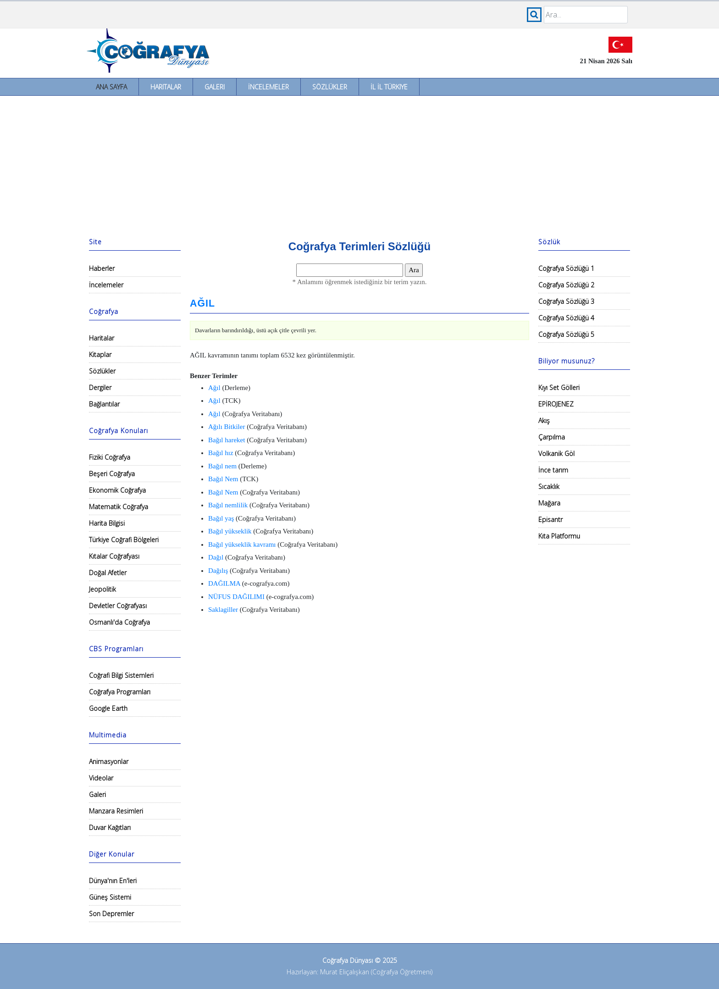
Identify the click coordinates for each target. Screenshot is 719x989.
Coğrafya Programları (119, 691)
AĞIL (202, 303)
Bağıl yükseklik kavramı (242, 544)
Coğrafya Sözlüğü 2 (566, 284)
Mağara (549, 503)
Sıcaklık (548, 486)
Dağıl (215, 557)
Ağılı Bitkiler (226, 426)
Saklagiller (223, 609)
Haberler (102, 268)
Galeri (215, 86)
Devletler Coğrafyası (118, 605)
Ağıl (214, 387)
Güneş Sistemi (110, 897)
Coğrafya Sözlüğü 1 (566, 268)
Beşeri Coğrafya (112, 473)
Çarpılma (551, 437)
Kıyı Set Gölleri (559, 387)
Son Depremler (111, 913)
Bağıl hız (220, 452)
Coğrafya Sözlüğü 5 (566, 334)
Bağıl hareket (226, 440)
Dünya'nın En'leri (113, 880)
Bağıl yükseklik (230, 531)
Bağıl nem (222, 466)
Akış (544, 420)
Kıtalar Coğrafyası (114, 556)
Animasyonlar (108, 761)
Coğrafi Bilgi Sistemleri (121, 675)
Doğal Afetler (108, 572)
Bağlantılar (104, 404)
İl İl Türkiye (389, 86)
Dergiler (100, 387)
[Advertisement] (359, 164)
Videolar (101, 778)
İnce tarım (553, 470)
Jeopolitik (102, 589)
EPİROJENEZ (556, 404)
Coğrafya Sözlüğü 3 (566, 301)
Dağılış (218, 570)
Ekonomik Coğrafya (117, 490)
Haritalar (165, 86)
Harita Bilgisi (107, 523)
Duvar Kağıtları (110, 827)
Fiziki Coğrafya (109, 457)
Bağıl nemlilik (228, 505)
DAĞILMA (224, 583)
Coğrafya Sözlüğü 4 (566, 317)
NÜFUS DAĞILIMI (236, 596)
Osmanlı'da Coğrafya (119, 622)
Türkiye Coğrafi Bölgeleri (124, 539)
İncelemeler (268, 86)
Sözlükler (329, 86)
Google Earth (108, 708)
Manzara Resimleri (116, 811)
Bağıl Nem (223, 479)
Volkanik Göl (556, 453)
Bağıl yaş (221, 518)
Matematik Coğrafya (118, 506)
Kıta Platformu (559, 536)
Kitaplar (100, 354)
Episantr (550, 519)
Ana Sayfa (111, 86)
